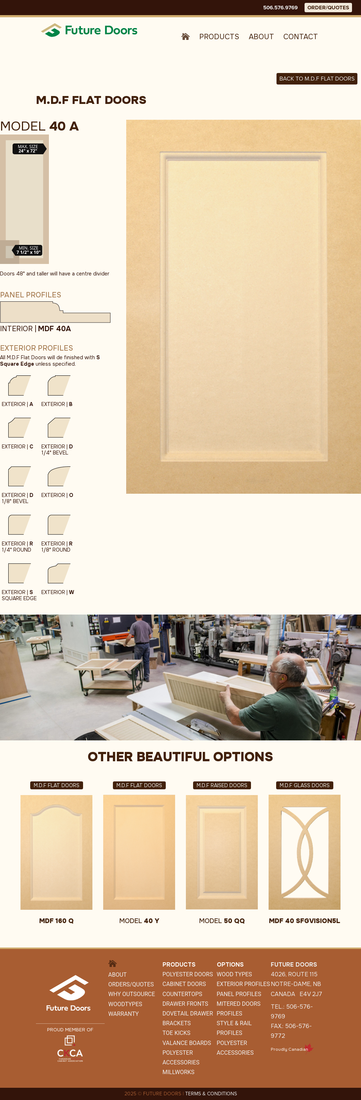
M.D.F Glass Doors (305, 785)
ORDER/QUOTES (328, 8)
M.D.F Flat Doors (56, 785)
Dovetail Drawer (188, 1013)
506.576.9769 (280, 8)
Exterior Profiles (243, 984)
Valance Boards (187, 1043)
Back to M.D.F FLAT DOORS (317, 78)
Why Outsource (131, 994)
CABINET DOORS (184, 984)
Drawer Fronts (185, 1003)
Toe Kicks (177, 1033)
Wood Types (234, 974)
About (261, 36)
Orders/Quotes (131, 984)
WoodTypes (125, 1004)
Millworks (179, 1072)
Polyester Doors (188, 974)
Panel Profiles (239, 994)
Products (219, 36)
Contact (300, 36)
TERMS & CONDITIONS (211, 1093)
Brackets (177, 1023)
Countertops (182, 994)
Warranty (123, 1013)
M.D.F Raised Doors (222, 785)
